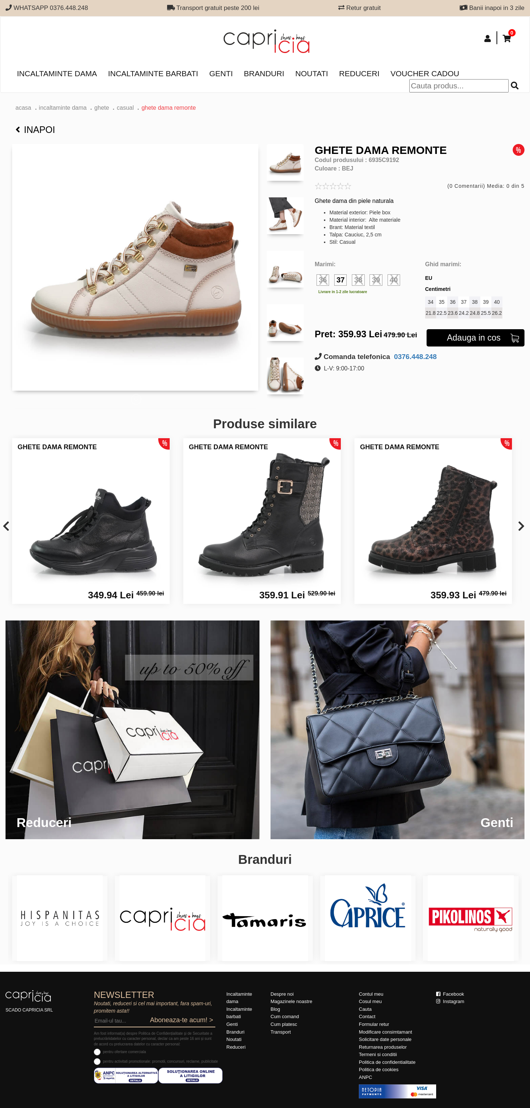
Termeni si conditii (378, 1054)
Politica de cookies (379, 1069)
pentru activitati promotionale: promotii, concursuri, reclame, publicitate (160, 1061)
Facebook (450, 994)
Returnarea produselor (383, 1047)
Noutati (311, 73)
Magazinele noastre (291, 1001)
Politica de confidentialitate (387, 1062)
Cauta (365, 1009)
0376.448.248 (414, 356)
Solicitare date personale (385, 1039)
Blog (275, 1009)
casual (125, 108)
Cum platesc (284, 1024)
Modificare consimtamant (385, 1032)
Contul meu (371, 994)
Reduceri (359, 73)
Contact (367, 1016)
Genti (221, 73)
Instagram (450, 1001)
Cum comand (285, 1016)
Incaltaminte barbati (153, 73)
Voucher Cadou (425, 73)
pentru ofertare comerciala (124, 1052)
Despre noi (282, 994)
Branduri (264, 73)
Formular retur (374, 1024)
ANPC (365, 1077)
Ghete (101, 108)
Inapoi (35, 129)
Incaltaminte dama (57, 73)
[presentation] (6, 527)
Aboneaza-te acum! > (181, 1020)
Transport (281, 1032)
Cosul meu (370, 1001)
